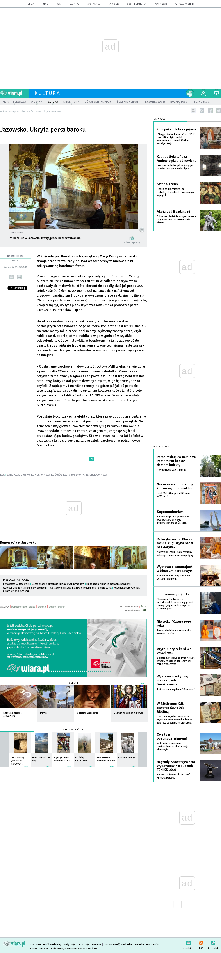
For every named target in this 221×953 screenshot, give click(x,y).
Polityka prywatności (147, 944)
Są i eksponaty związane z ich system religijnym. (173, 577)
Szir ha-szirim (167, 184)
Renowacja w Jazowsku (18, 542)
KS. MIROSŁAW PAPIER (76, 475)
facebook (210, 110)
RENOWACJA (99, 475)
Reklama (96, 944)
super (61, 606)
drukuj (19, 277)
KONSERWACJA (40, 475)
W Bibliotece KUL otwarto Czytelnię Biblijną (170, 708)
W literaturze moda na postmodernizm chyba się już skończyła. (173, 746)
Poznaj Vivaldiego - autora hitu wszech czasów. (174, 632)
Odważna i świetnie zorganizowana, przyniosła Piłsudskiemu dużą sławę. (176, 219)
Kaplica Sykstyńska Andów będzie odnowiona (176, 159)
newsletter (188, 942)
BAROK (11, 475)
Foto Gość (83, 944)
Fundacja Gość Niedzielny (118, 944)
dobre (52, 606)
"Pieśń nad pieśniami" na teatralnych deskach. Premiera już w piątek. (175, 192)
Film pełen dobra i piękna (176, 129)
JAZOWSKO (23, 475)
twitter (218, 110)
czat (59, 4)
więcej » (32, 718)
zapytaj (74, 4)
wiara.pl (14, 93)
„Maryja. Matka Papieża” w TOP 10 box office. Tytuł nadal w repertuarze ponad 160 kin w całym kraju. (176, 139)
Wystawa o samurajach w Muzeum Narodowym (175, 569)
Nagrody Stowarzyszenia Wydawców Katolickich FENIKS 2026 (176, 766)
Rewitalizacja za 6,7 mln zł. (171, 469)
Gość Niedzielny (137, 4)
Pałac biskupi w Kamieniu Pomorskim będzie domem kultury (176, 461)
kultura (47, 93)
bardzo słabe (19, 606)
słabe (32, 606)
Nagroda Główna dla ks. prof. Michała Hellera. (173, 776)
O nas (31, 944)
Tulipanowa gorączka (173, 594)
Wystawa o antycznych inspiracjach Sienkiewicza (174, 680)
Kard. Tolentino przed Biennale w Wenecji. (174, 495)
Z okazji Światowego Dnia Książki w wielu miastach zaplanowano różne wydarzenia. (176, 661)
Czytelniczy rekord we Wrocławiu (174, 651)
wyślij (11, 277)
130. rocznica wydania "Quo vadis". (176, 689)
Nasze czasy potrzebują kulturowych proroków (58, 584)
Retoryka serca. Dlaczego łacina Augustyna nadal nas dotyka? (176, 543)
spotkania (94, 4)
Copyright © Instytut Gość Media (45, 948)
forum (30, 4)
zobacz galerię (132, 242)
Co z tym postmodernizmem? (172, 736)
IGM (38, 944)
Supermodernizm (170, 512)
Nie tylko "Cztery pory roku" (174, 624)
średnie (41, 606)
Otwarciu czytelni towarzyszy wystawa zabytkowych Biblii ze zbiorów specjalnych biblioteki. (174, 719)
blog (45, 4)
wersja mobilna (185, 4)
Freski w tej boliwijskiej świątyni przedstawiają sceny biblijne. (175, 167)
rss (202, 110)
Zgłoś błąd (213, 942)
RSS (201, 942)
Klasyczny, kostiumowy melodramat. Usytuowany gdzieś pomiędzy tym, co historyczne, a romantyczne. (175, 603)
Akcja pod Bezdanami (173, 211)
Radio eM (113, 4)
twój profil (203, 93)
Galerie (73, 683)
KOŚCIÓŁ (56, 475)
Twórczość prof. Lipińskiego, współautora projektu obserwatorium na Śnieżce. (173, 520)
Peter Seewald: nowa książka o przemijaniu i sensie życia (80, 587)
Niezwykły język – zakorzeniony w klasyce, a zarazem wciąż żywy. (175, 553)
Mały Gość (161, 4)
